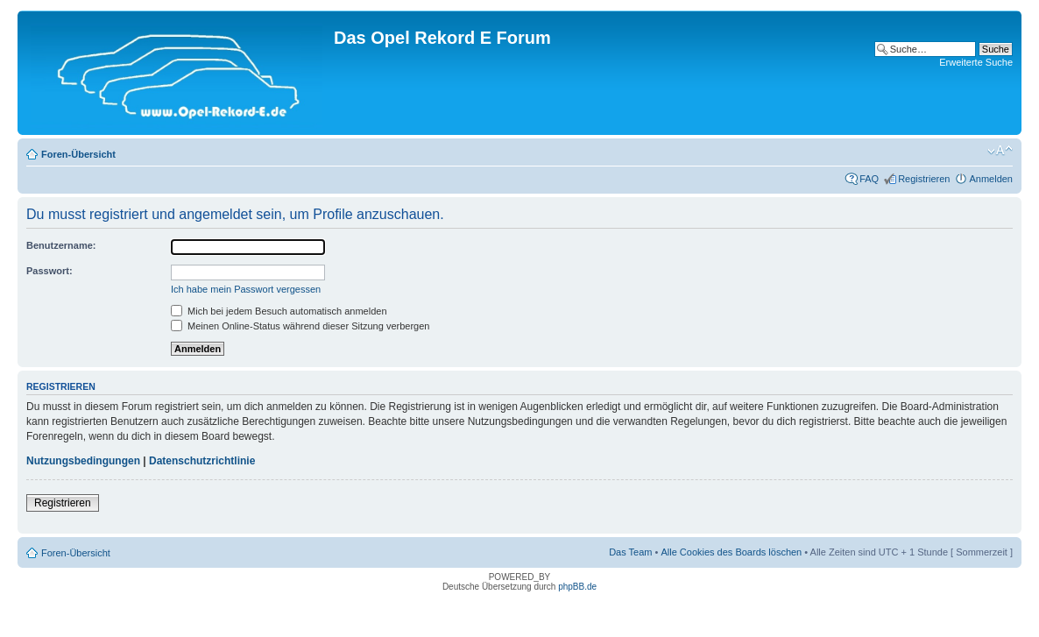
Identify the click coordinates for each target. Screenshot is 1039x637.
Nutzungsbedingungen (83, 461)
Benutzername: (60, 245)
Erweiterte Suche (976, 62)
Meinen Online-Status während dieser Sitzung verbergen (300, 326)
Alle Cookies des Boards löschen (731, 552)
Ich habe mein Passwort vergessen (246, 289)
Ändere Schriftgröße (1000, 151)
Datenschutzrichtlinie (202, 461)
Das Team (630, 552)
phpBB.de (577, 586)
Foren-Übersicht (78, 154)
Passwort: (49, 270)
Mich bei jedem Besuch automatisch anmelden (279, 311)
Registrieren (924, 178)
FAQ (869, 178)
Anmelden (991, 178)
